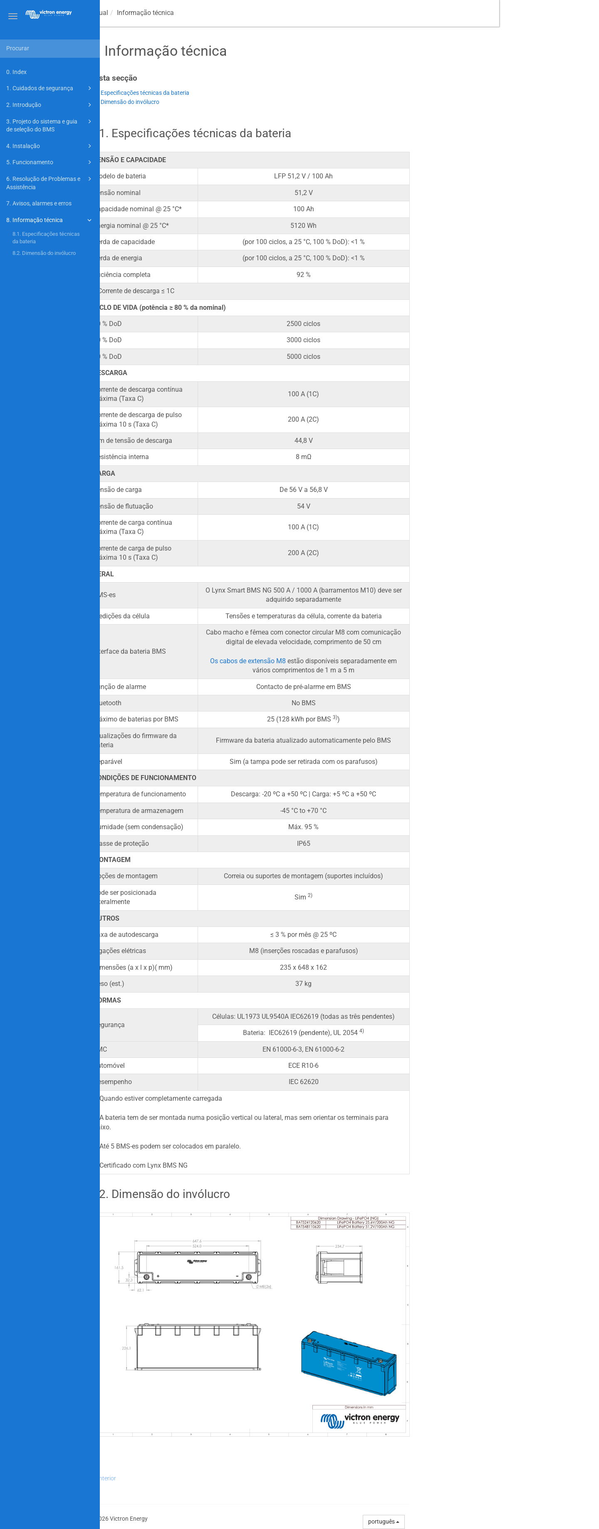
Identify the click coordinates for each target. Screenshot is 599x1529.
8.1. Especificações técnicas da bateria (46, 238)
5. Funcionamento (50, 162)
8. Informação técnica (50, 220)
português (483, 1521)
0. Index (16, 72)
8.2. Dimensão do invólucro (44, 253)
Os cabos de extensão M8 (348, 661)
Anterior (205, 1478)
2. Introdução (50, 104)
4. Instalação (50, 146)
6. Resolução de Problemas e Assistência (50, 182)
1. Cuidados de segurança (50, 88)
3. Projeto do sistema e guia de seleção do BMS (50, 125)
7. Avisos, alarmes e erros (39, 203)
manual (159, 13)
